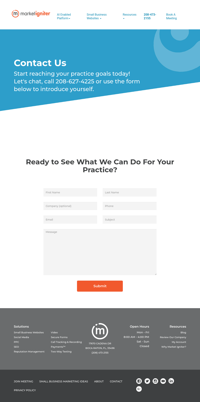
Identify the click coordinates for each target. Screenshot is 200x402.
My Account (179, 341)
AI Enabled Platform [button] (64, 16)
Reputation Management (29, 351)
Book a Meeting (171, 16)
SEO (16, 346)
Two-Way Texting (61, 351)
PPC (16, 341)
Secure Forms (59, 337)
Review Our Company (173, 337)
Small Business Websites (29, 332)
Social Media (21, 337)
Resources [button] (129, 16)
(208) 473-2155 (100, 352)
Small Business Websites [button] (97, 16)
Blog (183, 332)
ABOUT (99, 381)
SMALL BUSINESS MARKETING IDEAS (63, 381)
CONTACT (116, 381)
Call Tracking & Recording (66, 341)
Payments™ (58, 346)
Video (54, 332)
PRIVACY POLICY (25, 390)
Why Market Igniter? (173, 346)
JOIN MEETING (23, 381)
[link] (139, 381)
